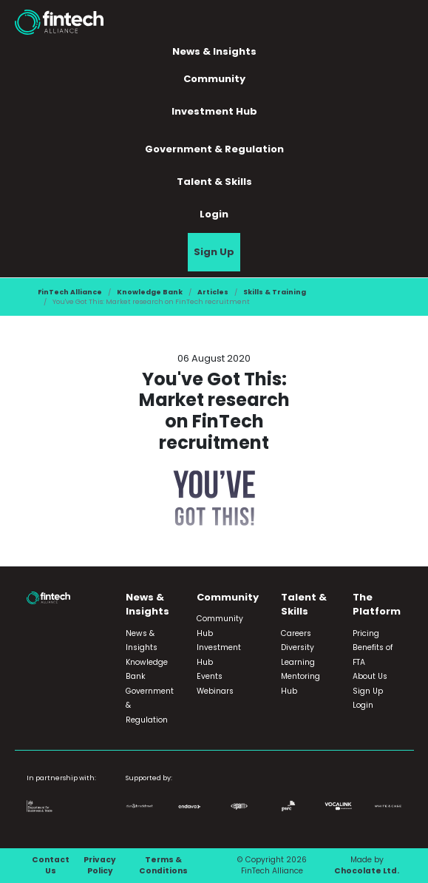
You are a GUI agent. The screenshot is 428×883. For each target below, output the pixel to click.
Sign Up (214, 252)
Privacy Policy (100, 865)
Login (214, 214)
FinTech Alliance (70, 292)
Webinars (215, 691)
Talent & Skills (214, 182)
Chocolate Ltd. (366, 870)
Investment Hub (214, 111)
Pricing (366, 633)
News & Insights (214, 51)
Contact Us (50, 865)
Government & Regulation (214, 149)
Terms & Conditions (163, 865)
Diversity (297, 647)
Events (210, 676)
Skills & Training (274, 292)
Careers (296, 633)
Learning (298, 662)
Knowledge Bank (150, 292)
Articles (212, 292)
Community (214, 79)
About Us (370, 676)
